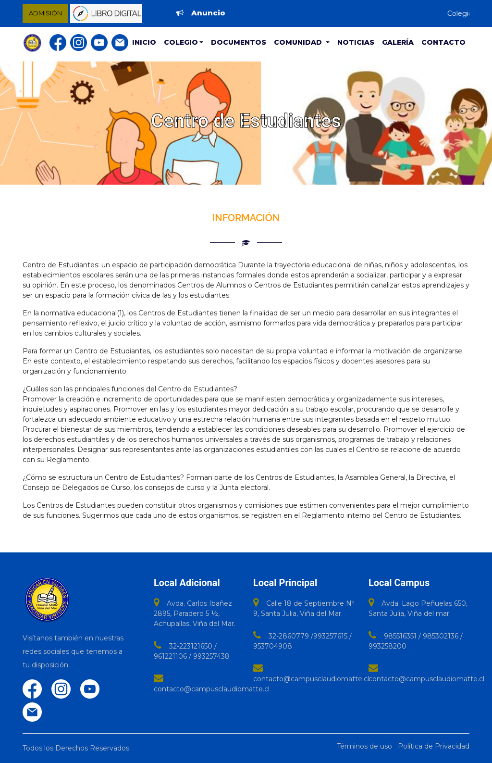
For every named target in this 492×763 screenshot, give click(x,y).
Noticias (355, 42)
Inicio (144, 42)
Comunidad (299, 42)
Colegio (181, 42)
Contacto (443, 42)
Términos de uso (364, 746)
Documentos (238, 42)
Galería (398, 42)
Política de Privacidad (433, 746)
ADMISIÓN (45, 13)
